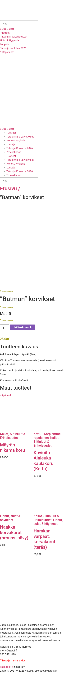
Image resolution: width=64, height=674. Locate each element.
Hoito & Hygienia (15, 140)
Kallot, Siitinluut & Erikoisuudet (12, 436)
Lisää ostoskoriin (22, 327)
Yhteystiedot (13, 152)
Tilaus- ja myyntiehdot (12, 660)
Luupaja (10, 144)
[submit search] (41, 24)
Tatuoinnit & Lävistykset (20, 136)
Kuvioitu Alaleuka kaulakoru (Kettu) (43, 461)
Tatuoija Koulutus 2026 (19, 148)
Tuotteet (11, 132)
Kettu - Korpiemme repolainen (47, 436)
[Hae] (19, 23)
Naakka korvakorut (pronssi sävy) (14, 533)
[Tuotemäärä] (4, 328)
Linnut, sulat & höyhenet (10, 518)
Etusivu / (10, 188)
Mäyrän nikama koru (12, 447)
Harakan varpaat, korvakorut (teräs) (44, 539)
